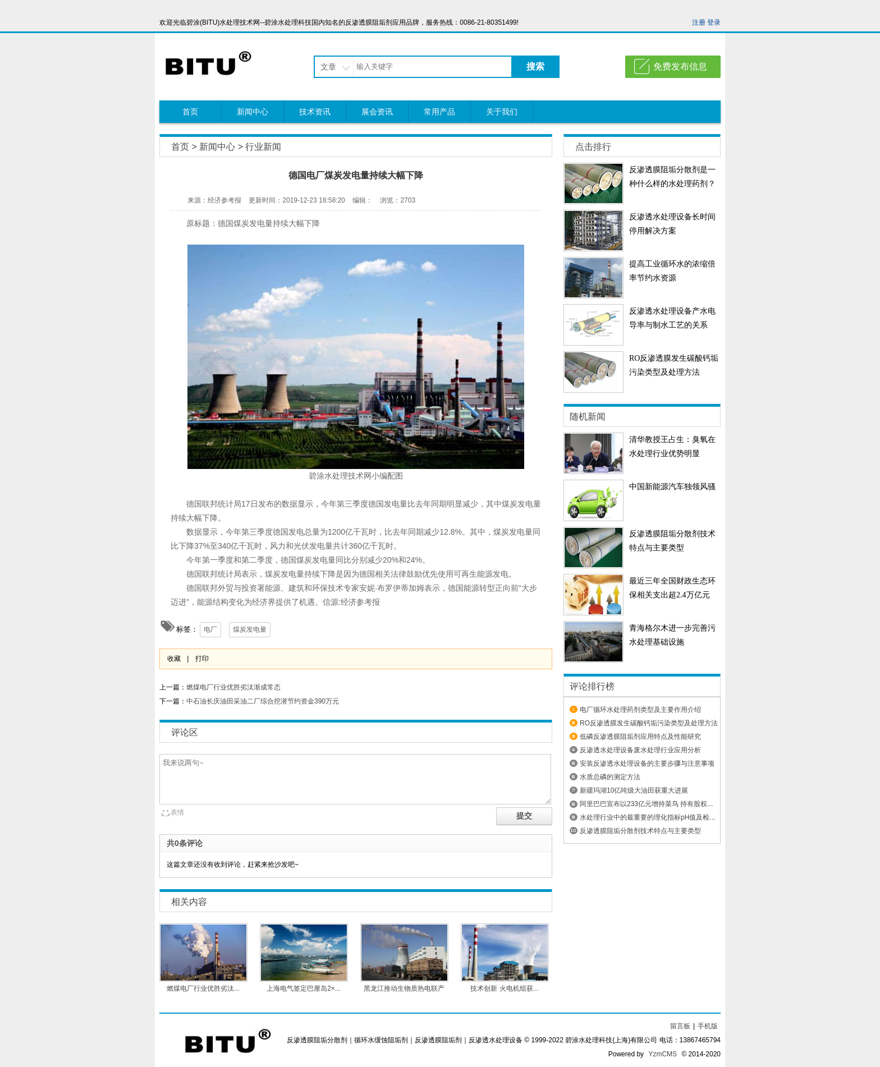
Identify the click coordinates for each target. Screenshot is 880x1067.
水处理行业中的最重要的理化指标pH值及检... (647, 817)
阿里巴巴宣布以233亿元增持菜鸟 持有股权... (646, 804)
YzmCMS (662, 1054)
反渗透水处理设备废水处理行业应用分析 (640, 750)
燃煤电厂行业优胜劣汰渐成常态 (233, 687)
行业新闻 (263, 146)
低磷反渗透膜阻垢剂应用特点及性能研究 (640, 737)
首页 (190, 111)
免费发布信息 (680, 66)
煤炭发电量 (250, 629)
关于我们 (501, 111)
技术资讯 (315, 111)
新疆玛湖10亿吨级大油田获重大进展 (634, 790)
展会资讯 (377, 111)
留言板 (680, 1026)
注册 (698, 22)
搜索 (535, 66)
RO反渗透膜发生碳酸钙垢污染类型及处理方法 (649, 723)
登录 (714, 22)
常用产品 (439, 111)
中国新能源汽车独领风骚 (672, 486)
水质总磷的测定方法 (610, 777)
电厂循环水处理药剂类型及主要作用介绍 (640, 710)
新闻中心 (252, 111)
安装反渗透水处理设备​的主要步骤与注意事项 (647, 763)
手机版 (708, 1026)
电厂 (210, 629)
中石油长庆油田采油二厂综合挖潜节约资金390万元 (262, 701)
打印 (202, 659)
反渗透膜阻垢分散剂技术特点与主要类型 (640, 831)
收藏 (174, 659)
